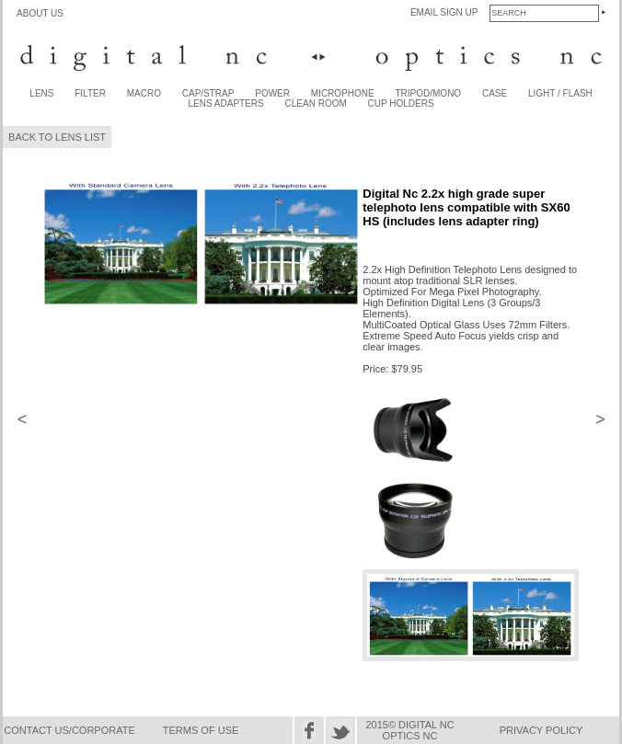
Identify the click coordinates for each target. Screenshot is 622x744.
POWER (272, 93)
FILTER (90, 93)
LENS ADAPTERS (226, 103)
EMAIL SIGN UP (444, 12)
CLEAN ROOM (316, 103)
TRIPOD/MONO (428, 93)
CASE (494, 93)
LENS (41, 93)
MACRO (144, 93)
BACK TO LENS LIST (57, 137)
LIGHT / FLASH (560, 93)
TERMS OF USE (201, 730)
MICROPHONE (342, 93)
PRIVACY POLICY (541, 730)
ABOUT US (40, 13)
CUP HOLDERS (401, 103)
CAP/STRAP (208, 93)
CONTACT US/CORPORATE (69, 730)
